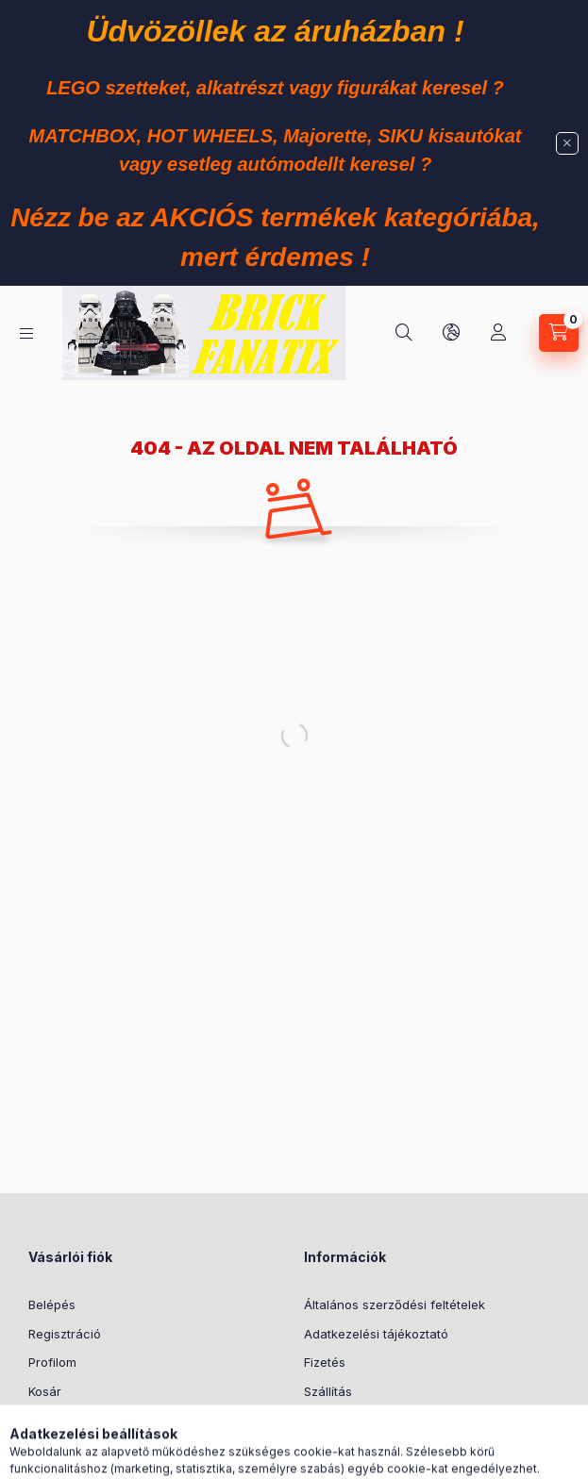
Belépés (52, 1304)
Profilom (52, 1362)
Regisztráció (64, 1333)
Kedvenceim (64, 1419)
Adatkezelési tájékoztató (376, 1333)
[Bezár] (567, 143)
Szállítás (328, 1391)
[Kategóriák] (26, 333)
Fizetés (324, 1362)
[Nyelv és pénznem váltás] (451, 333)
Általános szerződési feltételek (394, 1304)
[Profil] (498, 333)
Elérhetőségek (346, 1419)
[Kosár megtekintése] (559, 333)
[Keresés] (404, 333)
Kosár (44, 1391)
